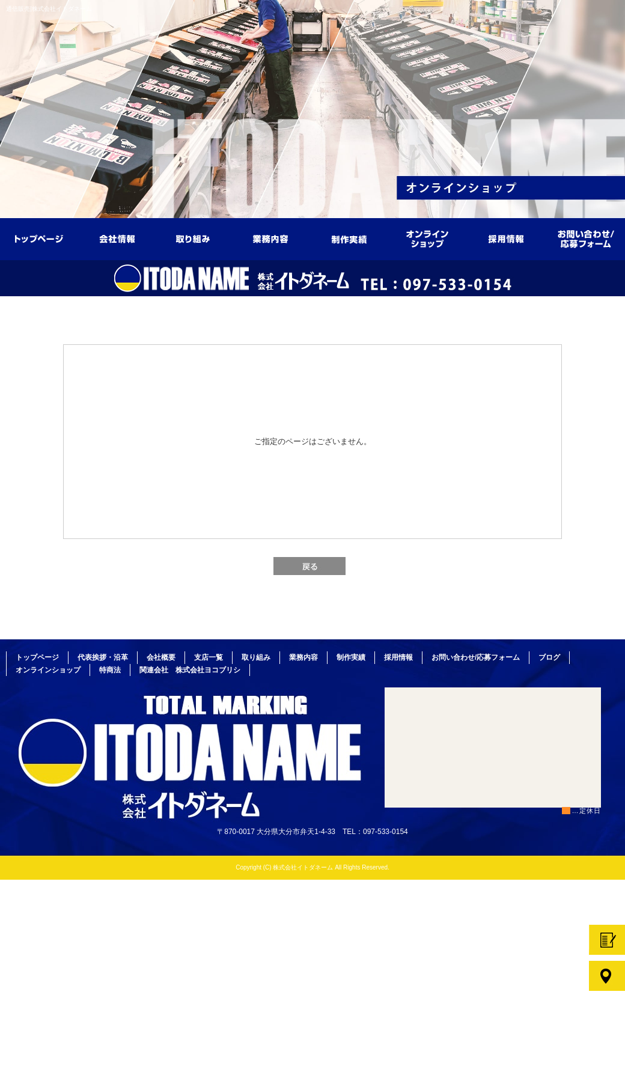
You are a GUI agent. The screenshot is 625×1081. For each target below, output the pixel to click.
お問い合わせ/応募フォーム (586, 234)
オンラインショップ (430, 234)
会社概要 (161, 657)
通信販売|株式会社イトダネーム (49, 8)
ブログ (549, 657)
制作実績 (351, 234)
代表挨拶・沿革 (103, 657)
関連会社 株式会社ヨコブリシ (189, 670)
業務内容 (273, 234)
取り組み (195, 234)
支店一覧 (208, 657)
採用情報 (508, 234)
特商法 (110, 670)
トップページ (39, 234)
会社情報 (117, 234)
